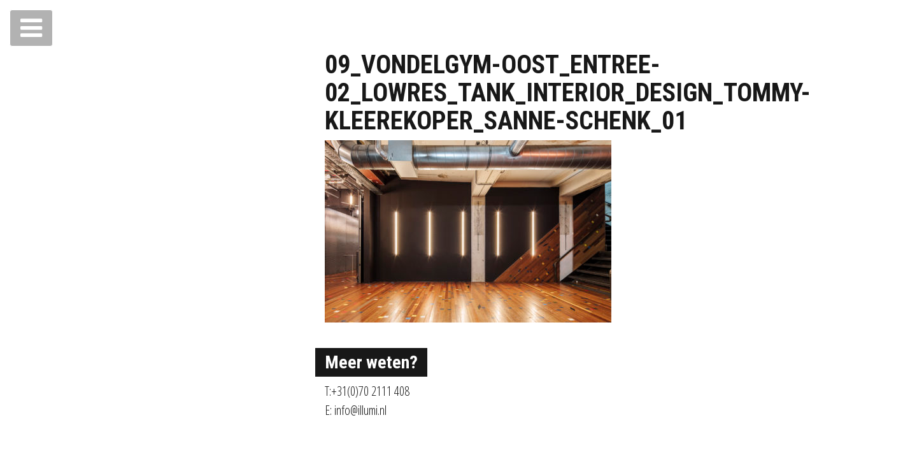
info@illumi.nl (360, 410)
